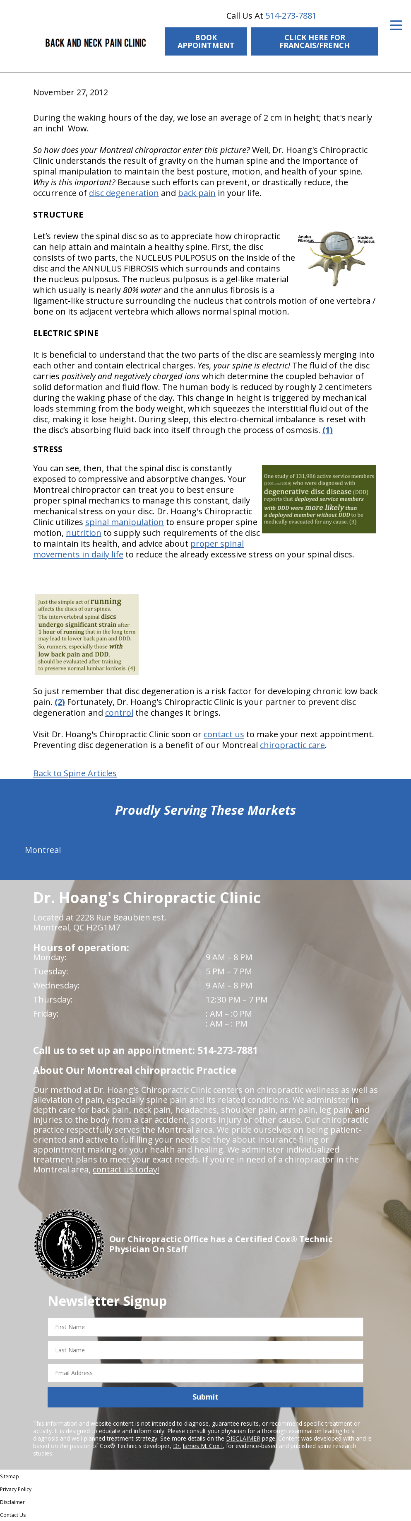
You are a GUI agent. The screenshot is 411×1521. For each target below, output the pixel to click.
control (119, 712)
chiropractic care (292, 745)
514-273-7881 (291, 15)
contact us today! (126, 1169)
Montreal (43, 849)
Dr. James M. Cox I (198, 1446)
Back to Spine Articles (75, 773)
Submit (205, 1397)
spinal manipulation (124, 522)
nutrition (83, 532)
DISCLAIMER (243, 1438)
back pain (197, 193)
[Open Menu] (396, 25)
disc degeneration (124, 193)
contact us (224, 734)
